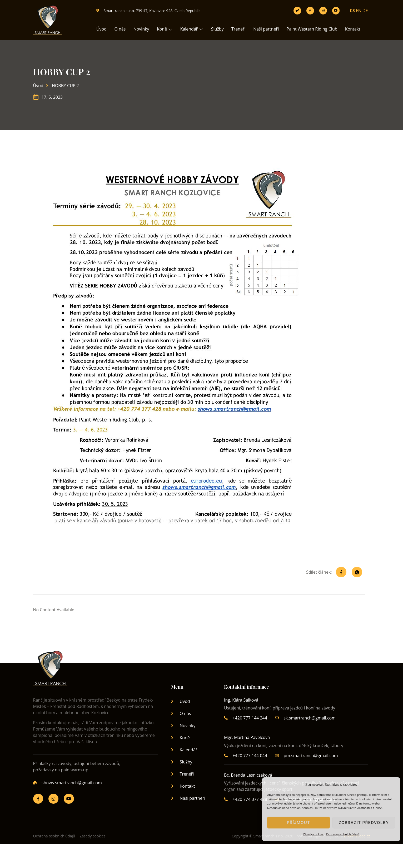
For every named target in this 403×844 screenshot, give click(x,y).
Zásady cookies (313, 834)
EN (358, 10)
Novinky (142, 29)
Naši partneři (267, 29)
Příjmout (298, 822)
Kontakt (354, 29)
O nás (120, 29)
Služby (218, 29)
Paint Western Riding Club (313, 29)
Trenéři (239, 29)
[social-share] (341, 572)
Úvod (101, 29)
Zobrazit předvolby (364, 822)
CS (352, 10)
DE (365, 10)
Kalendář (192, 29)
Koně (165, 29)
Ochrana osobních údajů (342, 834)
